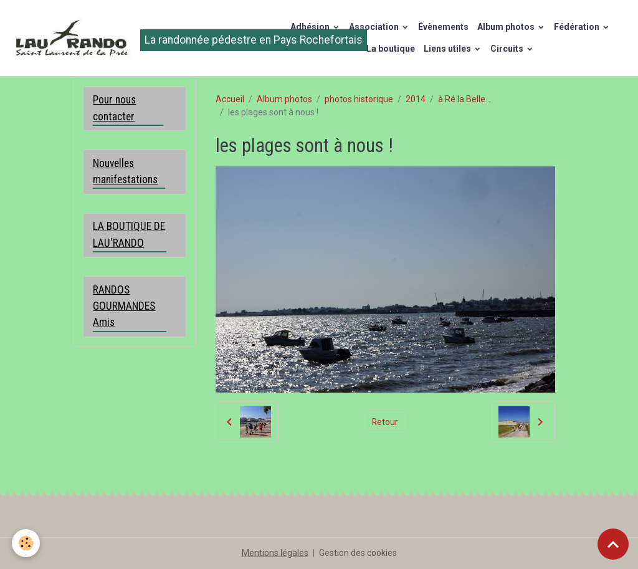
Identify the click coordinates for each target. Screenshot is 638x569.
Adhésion (310, 27)
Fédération (577, 27)
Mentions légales (275, 553)
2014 (416, 99)
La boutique (390, 49)
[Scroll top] (613, 544)
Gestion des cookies (358, 553)
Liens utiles (448, 49)
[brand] (136, 38)
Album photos (506, 27)
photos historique (359, 99)
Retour (384, 422)
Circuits (507, 49)
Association (375, 27)
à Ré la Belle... (464, 99)
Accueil (230, 99)
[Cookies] (26, 543)
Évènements (443, 27)
